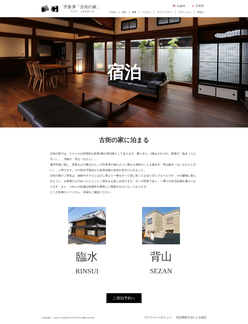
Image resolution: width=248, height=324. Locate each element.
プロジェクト (185, 12)
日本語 (200, 5)
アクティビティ (164, 12)
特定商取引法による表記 (191, 317)
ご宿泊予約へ (124, 298)
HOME (113, 12)
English (181, 5)
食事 (134, 12)
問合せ (200, 12)
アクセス (146, 12)
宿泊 (124, 12)
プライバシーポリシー (158, 317)
